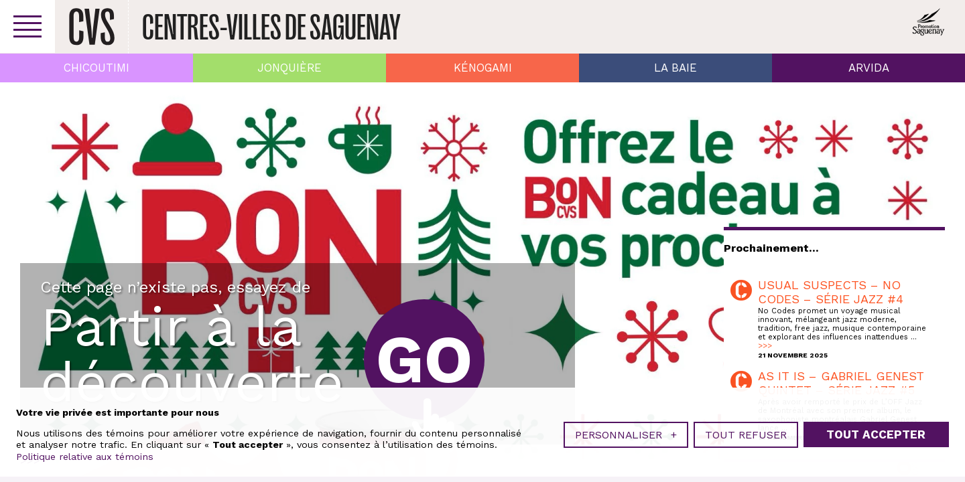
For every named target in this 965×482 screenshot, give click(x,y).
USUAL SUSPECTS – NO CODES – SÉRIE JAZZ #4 (830, 292)
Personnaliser (626, 434)
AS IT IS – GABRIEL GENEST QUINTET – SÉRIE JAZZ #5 (841, 383)
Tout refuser (746, 434)
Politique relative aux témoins (84, 456)
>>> (765, 345)
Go (424, 359)
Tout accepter (875, 434)
